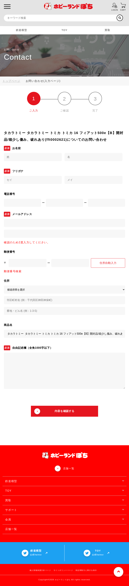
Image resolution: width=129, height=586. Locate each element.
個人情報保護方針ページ (40, 570)
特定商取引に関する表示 (86, 570)
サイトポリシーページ (63, 570)
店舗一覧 (68, 468)
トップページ (11, 81)
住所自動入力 (108, 262)
